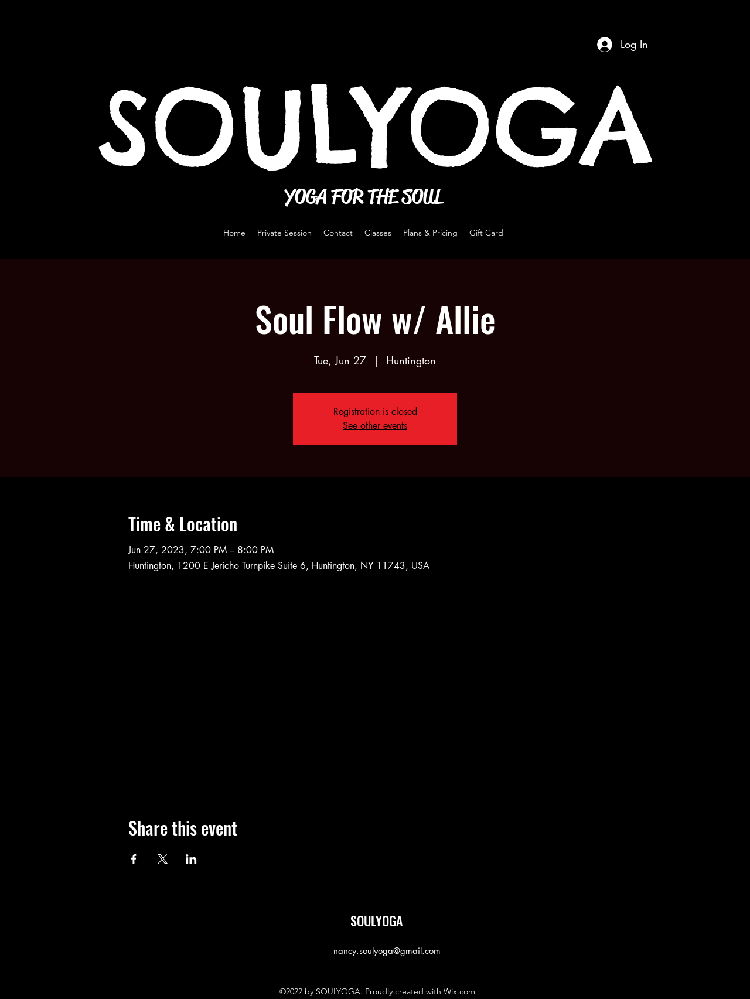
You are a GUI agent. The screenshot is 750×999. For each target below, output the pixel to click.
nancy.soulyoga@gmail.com (387, 950)
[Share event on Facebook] (133, 859)
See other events (375, 426)
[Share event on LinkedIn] (191, 859)
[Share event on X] (162, 859)
